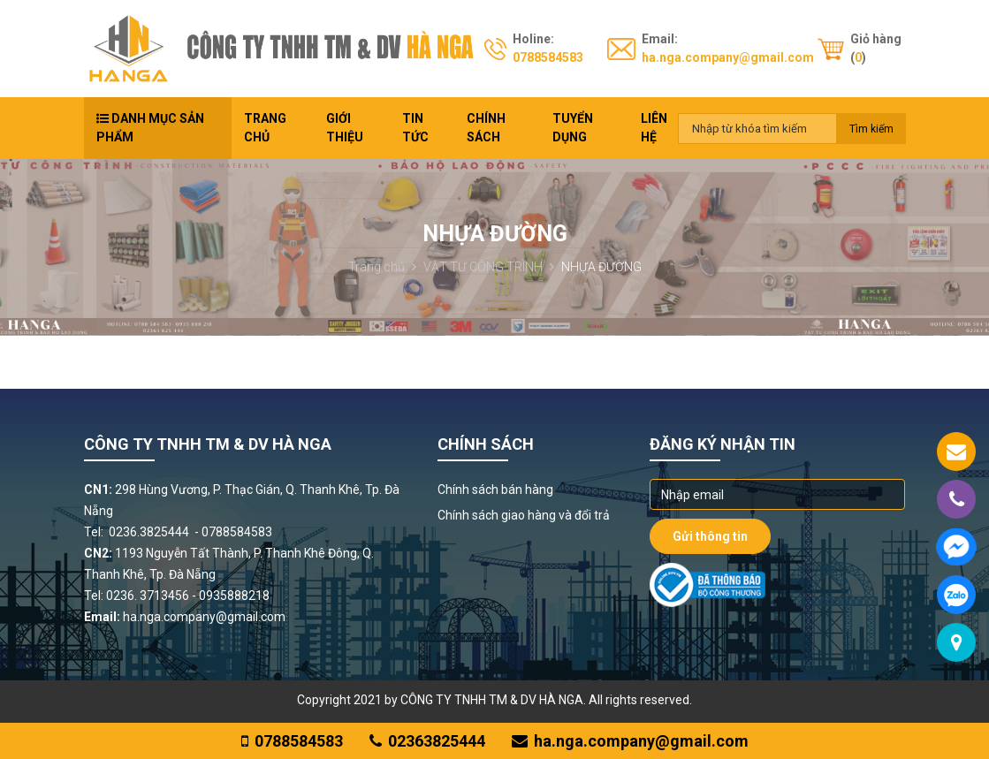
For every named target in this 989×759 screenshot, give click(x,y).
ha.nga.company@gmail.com (728, 57)
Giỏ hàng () (876, 48)
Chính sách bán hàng (495, 489)
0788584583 (548, 57)
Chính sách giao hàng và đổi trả (523, 515)
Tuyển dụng (572, 127)
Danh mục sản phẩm (150, 127)
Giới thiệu (344, 127)
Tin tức (415, 127)
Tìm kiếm (871, 129)
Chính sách (486, 127)
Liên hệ (654, 127)
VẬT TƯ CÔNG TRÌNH (488, 267)
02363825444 (427, 741)
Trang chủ (265, 127)
